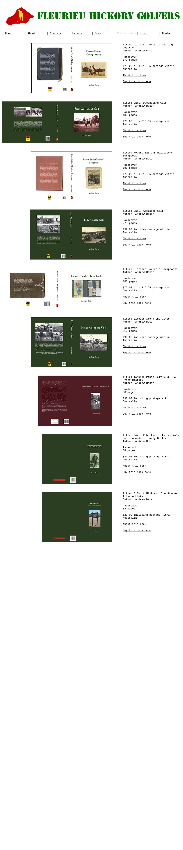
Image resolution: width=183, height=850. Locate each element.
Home (8, 33)
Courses (55, 33)
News (98, 33)
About (31, 33)
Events (77, 33)
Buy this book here (137, 87)
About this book (134, 80)
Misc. (144, 33)
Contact (167, 33)
